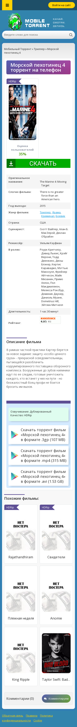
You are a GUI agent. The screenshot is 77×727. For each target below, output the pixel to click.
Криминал (47, 216)
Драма (56, 212)
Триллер (45, 212)
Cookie (37, 720)
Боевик (60, 216)
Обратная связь (12, 715)
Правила (31, 715)
